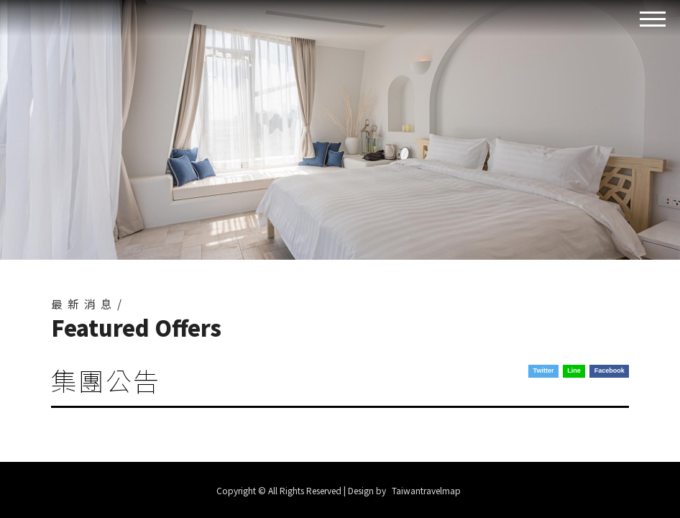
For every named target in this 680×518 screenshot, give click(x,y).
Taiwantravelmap (426, 490)
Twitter (543, 370)
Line (574, 370)
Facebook (609, 370)
